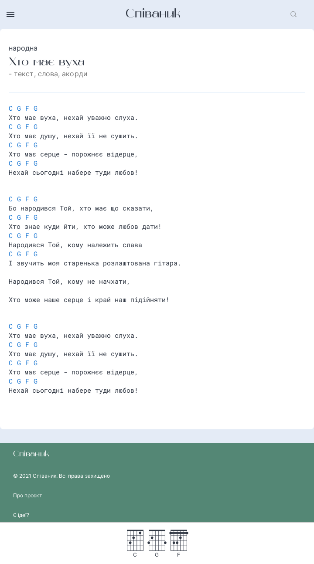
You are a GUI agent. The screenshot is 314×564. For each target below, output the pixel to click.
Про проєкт (27, 495)
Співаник (153, 14)
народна (23, 48)
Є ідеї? (21, 515)
